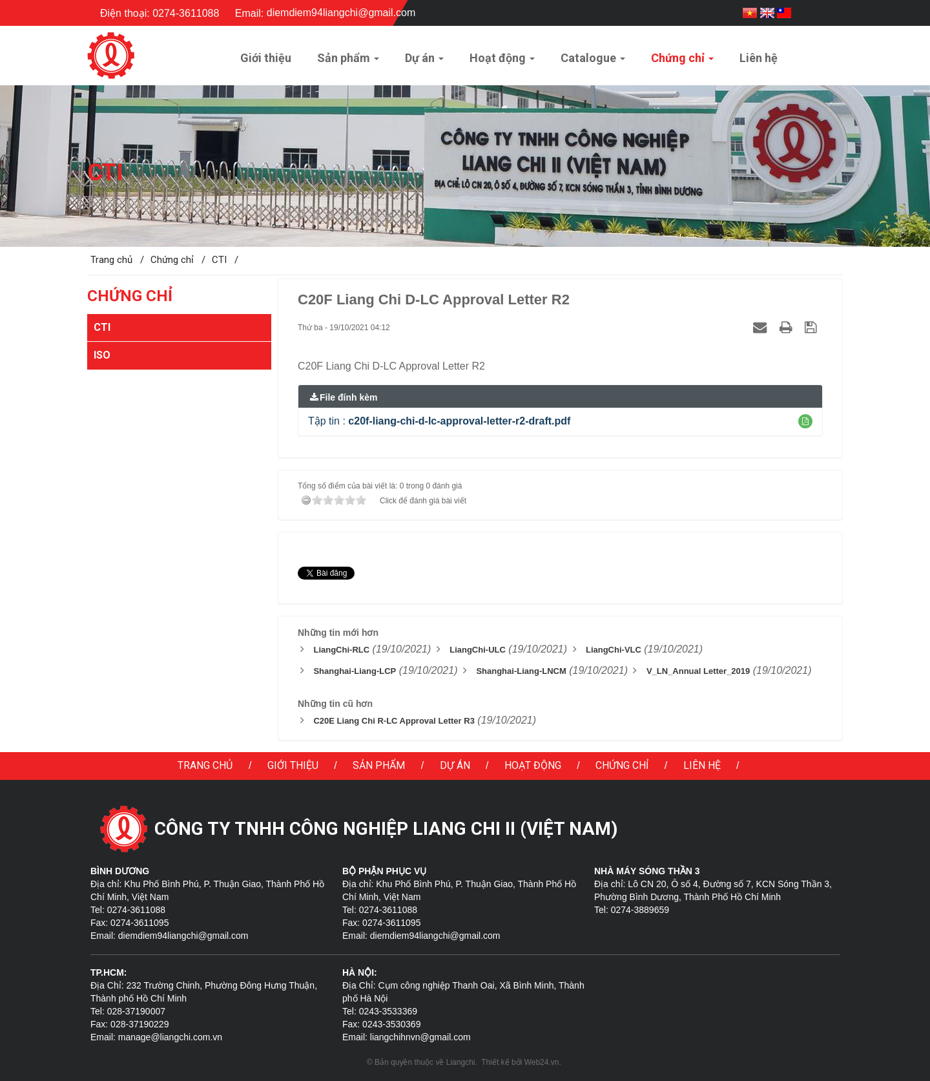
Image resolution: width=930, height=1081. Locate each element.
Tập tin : (439, 420)
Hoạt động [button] (502, 61)
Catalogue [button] (593, 61)
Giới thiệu (292, 765)
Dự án (455, 765)
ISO (102, 355)
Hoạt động (532, 765)
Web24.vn (541, 1062)
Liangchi (460, 1062)
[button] (805, 421)
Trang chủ (205, 765)
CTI (102, 327)
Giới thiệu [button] (265, 58)
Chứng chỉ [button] (682, 61)
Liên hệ (702, 765)
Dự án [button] (424, 61)
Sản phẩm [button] (348, 61)
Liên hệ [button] (758, 58)
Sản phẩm (379, 765)
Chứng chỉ (621, 765)
